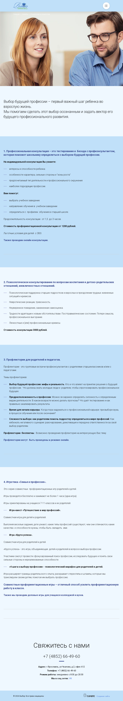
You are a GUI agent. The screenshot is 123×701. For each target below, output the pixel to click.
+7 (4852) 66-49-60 (61, 656)
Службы (25, 14)
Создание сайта (103, 696)
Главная (16, 14)
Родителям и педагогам (40, 14)
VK (70, 678)
